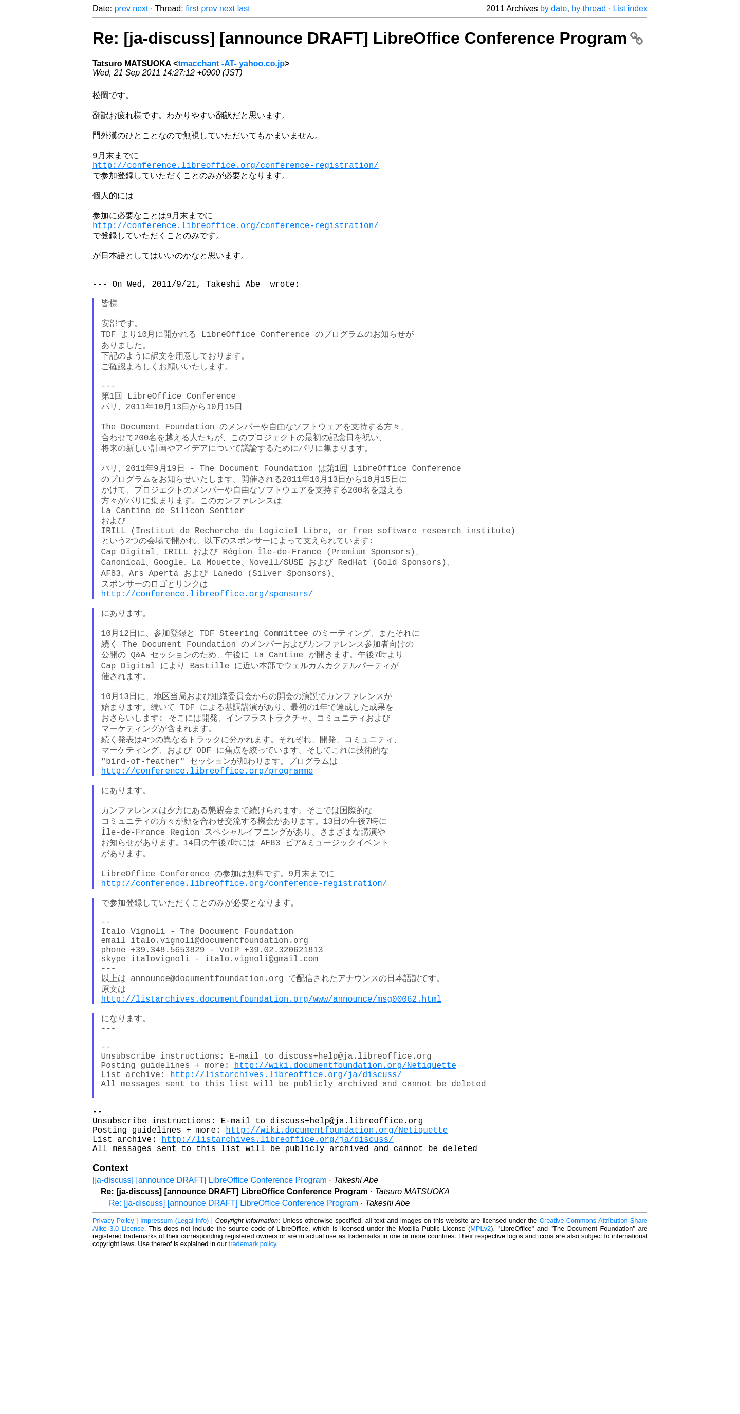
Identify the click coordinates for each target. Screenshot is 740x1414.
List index (630, 8)
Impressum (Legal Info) (174, 1383)
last (243, 8)
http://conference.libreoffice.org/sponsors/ (207, 665)
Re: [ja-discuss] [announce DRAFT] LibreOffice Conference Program (367, 38)
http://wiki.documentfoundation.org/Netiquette (345, 1208)
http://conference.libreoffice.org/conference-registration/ (235, 177)
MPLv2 (480, 1390)
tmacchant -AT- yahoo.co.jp (231, 63)
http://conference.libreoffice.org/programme (207, 864)
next (140, 8)
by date (553, 8)
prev (123, 8)
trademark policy (252, 1406)
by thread (588, 8)
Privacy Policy (113, 1383)
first (192, 8)
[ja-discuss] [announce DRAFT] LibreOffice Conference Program (209, 1342)
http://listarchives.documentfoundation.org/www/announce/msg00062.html (271, 1129)
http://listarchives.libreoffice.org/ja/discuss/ (286, 1220)
